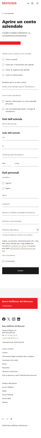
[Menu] (37, 3)
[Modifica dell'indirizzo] (9, 386)
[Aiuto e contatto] (7, 351)
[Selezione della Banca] (20, 230)
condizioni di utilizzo (19, 246)
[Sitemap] (5, 405)
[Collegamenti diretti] (28, 3)
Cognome (6, 204)
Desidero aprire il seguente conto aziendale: (16, 54)
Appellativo (6, 177)
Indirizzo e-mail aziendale (12, 221)
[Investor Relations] (8, 390)
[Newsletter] (6, 370)
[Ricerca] (32, 3)
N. (3, 146)
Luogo (16, 163)
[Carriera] (4, 355)
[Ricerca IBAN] (6, 401)
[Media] (4, 394)
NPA (3, 163)
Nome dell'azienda (9, 124)
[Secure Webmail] (7, 397)
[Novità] (4, 367)
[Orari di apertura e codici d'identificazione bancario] (19, 378)
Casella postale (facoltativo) (13, 155)
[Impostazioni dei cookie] (10, 363)
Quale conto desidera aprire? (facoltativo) (18, 87)
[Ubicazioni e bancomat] (9, 374)
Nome (4, 195)
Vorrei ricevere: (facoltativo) (11, 95)
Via (3, 137)
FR (7, 422)
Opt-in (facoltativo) (8, 255)
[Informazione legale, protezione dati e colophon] (18, 359)
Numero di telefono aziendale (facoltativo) (18, 213)
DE (3, 422)
